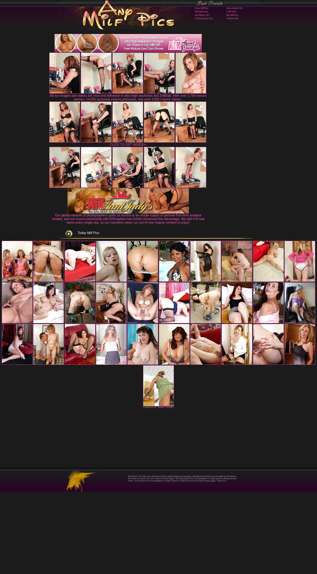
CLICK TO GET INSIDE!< (128, 144)
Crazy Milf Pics (201, 8)
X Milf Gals (231, 12)
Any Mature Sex (202, 15)
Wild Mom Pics (201, 12)
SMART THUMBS (166, 489)
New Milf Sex (232, 15)
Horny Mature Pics (234, 8)
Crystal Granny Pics (204, 18)
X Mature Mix (232, 18)
